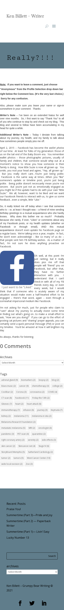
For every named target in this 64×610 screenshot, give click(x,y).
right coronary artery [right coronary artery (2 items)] (12, 439)
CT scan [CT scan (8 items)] (6, 397)
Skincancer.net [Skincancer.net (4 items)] (26, 446)
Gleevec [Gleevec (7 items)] (6, 403)
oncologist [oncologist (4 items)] (45, 427)
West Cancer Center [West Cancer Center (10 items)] (38, 458)
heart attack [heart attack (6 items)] (34, 403)
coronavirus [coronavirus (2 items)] (37, 391)
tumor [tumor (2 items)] (5, 458)
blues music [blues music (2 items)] (8, 385)
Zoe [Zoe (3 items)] (29, 463)
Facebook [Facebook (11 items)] (22, 397)
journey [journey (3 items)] (42, 410)
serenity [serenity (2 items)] (33, 439)
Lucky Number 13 (17, 537)
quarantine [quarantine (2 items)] (39, 433)
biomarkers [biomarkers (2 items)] (28, 379)
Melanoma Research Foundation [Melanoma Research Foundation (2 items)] (18, 421)
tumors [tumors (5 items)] (19, 458)
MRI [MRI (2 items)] (32, 427)
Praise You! (13, 509)
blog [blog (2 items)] (55, 379)
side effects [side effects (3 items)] (49, 439)
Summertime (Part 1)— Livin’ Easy (27, 532)
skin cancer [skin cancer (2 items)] (8, 446)
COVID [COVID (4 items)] (52, 391)
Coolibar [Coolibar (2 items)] (7, 391)
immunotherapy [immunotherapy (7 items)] (10, 410)
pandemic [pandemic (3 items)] (7, 433)
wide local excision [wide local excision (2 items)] (11, 463)
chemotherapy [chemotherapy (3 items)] (40, 385)
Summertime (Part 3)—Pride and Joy (29, 515)
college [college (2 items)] (57, 385)
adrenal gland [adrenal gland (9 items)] (9, 379)
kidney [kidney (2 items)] (6, 416)
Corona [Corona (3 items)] (21, 391)
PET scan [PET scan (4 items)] (23, 433)
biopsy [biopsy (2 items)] (43, 379)
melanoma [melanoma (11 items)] (21, 416)
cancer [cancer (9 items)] (24, 385)
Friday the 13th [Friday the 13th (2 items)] (40, 397)
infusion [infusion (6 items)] (28, 410)
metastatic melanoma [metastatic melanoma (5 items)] (13, 427)
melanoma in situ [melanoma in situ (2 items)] (41, 416)
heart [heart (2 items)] (19, 403)
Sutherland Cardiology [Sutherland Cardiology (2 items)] (40, 452)
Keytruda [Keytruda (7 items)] (56, 410)
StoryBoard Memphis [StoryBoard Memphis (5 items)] (13, 452)
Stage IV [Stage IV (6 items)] (44, 446)
